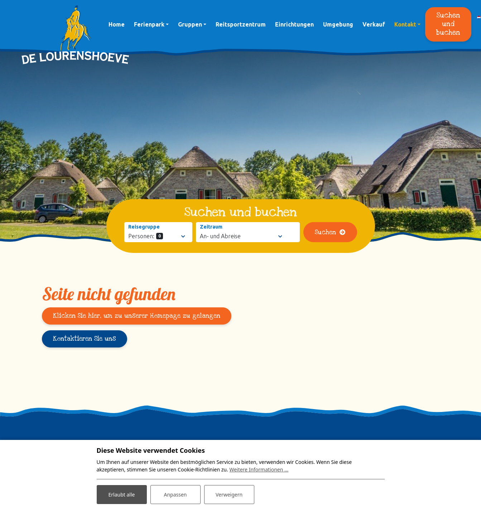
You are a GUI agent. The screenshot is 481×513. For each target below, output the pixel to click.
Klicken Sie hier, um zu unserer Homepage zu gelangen (136, 316)
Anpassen (175, 494)
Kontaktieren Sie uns (84, 339)
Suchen (325, 232)
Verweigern (229, 494)
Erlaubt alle (122, 494)
